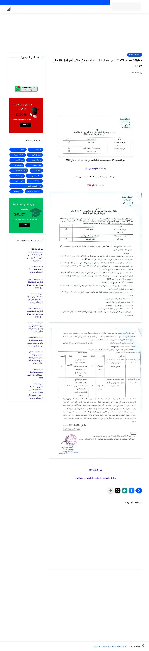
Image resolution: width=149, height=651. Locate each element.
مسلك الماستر (36, 175)
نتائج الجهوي (19, 181)
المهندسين (19, 9)
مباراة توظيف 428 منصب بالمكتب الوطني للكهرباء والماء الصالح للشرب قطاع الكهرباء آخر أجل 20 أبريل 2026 (35, 255)
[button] (131, 490)
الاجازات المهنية (87, 2)
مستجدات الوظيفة (93, 9)
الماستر (27, 9)
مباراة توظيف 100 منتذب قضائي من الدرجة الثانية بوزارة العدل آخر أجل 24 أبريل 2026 (35, 298)
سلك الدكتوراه (19, 160)
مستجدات (68, 9)
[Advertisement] (74, 35)
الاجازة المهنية (47, 9)
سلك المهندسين (36, 165)
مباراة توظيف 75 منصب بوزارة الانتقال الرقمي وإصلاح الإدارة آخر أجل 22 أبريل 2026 (35, 327)
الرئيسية (104, 9)
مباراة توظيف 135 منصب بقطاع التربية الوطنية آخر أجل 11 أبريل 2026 (35, 373)
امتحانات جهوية (19, 154)
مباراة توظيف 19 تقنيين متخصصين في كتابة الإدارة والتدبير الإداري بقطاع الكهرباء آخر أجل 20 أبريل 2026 (35, 357)
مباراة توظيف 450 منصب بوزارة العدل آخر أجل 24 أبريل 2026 (35, 269)
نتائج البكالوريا (36, 181)
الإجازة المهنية (20, 149)
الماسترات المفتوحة (101, 2)
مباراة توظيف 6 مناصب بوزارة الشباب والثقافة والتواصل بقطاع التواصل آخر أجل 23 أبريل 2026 (35, 342)
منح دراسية (62, 2)
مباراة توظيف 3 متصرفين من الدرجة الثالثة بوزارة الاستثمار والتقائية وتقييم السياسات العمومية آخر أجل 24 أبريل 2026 (35, 391)
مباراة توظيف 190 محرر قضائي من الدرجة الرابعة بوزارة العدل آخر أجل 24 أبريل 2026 (35, 313)
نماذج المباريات (17, 191)
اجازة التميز (36, 9)
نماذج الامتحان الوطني (34, 191)
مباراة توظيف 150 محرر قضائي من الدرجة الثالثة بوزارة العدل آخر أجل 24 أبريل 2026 (35, 284)
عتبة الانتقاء (19, 165)
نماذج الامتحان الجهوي (33, 186)
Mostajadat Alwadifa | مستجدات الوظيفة (109, 646)
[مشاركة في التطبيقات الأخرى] (110, 490)
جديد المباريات (79, 9)
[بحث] (8, 9)
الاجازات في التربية (73, 2)
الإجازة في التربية (36, 154)
